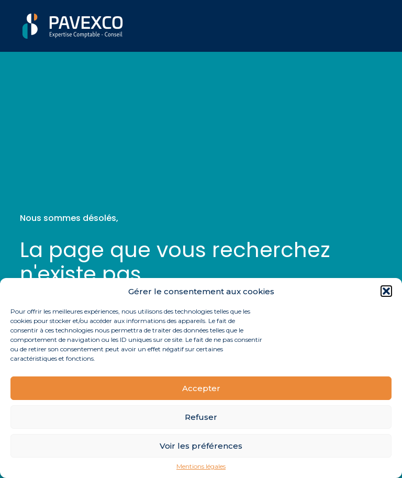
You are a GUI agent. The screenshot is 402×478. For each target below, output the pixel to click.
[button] (386, 291)
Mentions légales (201, 466)
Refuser (201, 417)
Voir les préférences (201, 446)
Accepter (201, 388)
